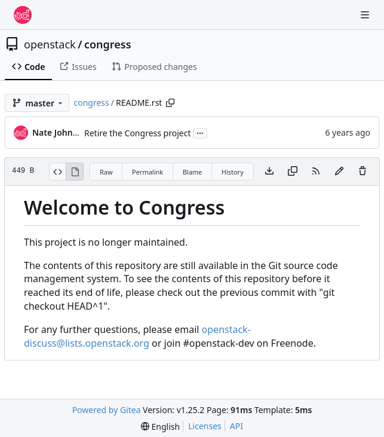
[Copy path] (170, 103)
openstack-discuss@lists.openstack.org (137, 336)
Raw (106, 171)
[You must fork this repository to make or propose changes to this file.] (339, 171)
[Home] (22, 15)
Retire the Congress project (137, 133)
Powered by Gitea (106, 409)
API (236, 426)
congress (107, 44)
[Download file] (269, 171)
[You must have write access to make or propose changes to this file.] (362, 171)
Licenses (205, 426)
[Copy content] (292, 171)
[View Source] (57, 172)
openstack (50, 44)
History (233, 171)
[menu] (160, 426)
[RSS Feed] (315, 171)
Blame (192, 171)
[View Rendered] (75, 172)
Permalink (147, 171)
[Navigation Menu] (366, 15)
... (200, 132)
